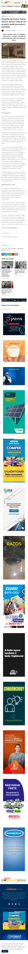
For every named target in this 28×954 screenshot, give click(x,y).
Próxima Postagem (21, 309)
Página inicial (4, 16)
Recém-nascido (20, 248)
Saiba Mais (19, 949)
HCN (10, 16)
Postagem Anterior (6, 309)
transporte (4, 250)
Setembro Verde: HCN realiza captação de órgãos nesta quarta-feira (20, 272)
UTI (8, 250)
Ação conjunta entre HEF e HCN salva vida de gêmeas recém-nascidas (6, 292)
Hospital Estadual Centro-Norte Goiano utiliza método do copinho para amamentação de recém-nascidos (6, 273)
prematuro (14, 248)
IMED (9, 248)
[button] (2, 2)
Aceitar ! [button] (5, 951)
